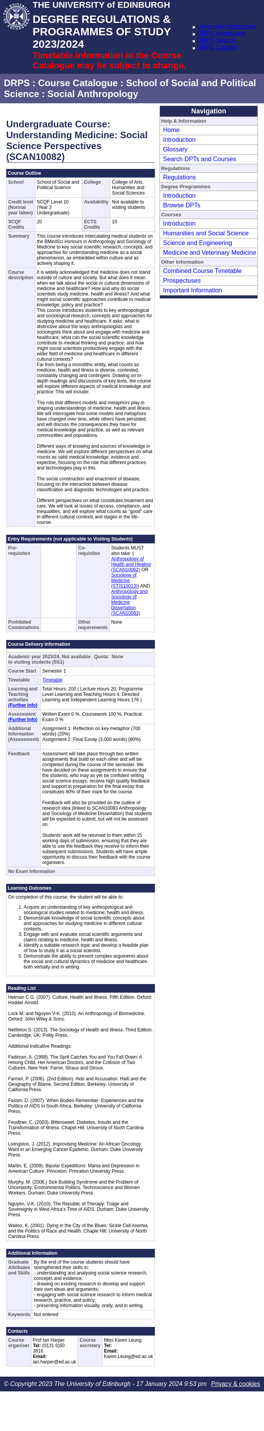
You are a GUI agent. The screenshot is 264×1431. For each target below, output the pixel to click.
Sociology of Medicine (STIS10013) (124, 580)
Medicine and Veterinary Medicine (209, 252)
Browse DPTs (181, 205)
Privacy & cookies (235, 1384)
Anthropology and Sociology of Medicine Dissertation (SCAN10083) (129, 602)
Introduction (179, 139)
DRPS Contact (217, 47)
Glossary (175, 149)
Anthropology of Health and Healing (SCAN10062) (131, 564)
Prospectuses (182, 280)
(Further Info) (22, 705)
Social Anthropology (92, 94)
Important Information (192, 290)
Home (171, 130)
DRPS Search (216, 40)
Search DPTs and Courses (199, 159)
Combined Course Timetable (202, 271)
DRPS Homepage (221, 33)
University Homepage (226, 26)
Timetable (52, 680)
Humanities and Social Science (206, 233)
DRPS (17, 83)
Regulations (179, 177)
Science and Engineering (197, 243)
